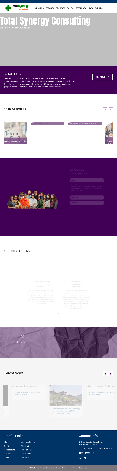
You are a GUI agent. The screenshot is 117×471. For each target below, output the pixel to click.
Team (6, 457)
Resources (81, 8)
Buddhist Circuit (28, 442)
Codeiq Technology (80, 468)
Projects (60, 8)
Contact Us (25, 457)
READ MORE (102, 77)
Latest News (9, 450)
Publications (26, 450)
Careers (98, 8)
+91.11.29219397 (88, 448)
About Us (39, 8)
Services (50, 8)
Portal (70, 8)
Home (7, 442)
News (90, 8)
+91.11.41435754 (105, 448)
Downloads (26, 453)
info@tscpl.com (87, 453)
